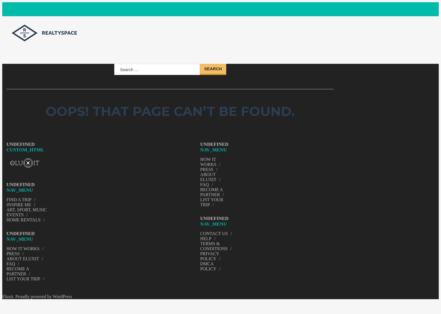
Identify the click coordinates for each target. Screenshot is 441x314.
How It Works (22, 248)
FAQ (10, 263)
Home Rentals (23, 219)
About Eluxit (22, 258)
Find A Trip (19, 199)
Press (13, 253)
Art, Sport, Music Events (26, 212)
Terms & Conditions (214, 246)
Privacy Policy (209, 256)
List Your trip (23, 278)
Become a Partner (17, 271)
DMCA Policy (208, 266)
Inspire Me (18, 204)
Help (205, 238)
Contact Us (214, 233)
